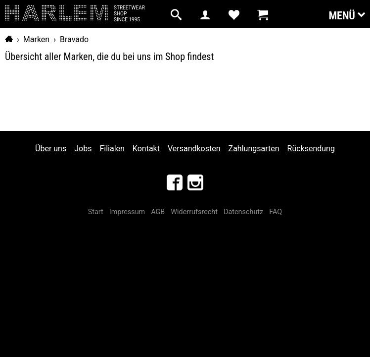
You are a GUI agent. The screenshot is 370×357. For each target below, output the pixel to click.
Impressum (127, 212)
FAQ (275, 212)
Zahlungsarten (254, 148)
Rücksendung (311, 148)
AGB (158, 212)
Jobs (83, 148)
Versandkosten (194, 148)
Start (95, 212)
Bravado (74, 39)
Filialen (111, 148)
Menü (346, 15)
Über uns (50, 148)
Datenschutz (243, 212)
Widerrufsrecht (194, 212)
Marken (36, 39)
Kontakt (146, 148)
